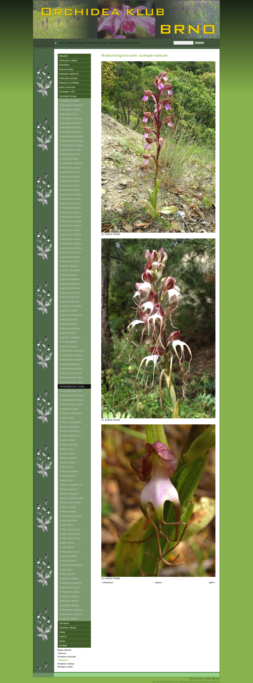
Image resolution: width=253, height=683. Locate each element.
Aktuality (63, 56)
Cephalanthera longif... (71, 150)
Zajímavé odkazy (67, 627)
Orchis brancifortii (69, 520)
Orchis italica (66, 525)
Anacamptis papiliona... (71, 132)
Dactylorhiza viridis (69, 261)
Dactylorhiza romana (70, 239)
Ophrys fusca (66, 467)
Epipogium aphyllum (70, 337)
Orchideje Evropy (75, 43)
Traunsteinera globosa (71, 609)
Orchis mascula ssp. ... (71, 529)
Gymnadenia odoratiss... (72, 359)
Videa (62, 632)
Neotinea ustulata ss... (71, 431)
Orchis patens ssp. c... (71, 551)
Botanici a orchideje (69, 82)
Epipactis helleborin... (71, 279)
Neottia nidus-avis (69, 444)
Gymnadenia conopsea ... (73, 350)
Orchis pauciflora (68, 556)
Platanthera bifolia (69, 578)
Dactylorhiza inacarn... (71, 190)
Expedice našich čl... (69, 73)
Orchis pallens (67, 547)
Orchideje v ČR (67, 91)
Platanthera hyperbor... (71, 583)
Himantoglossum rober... (72, 404)
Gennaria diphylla (69, 341)
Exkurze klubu (66, 69)
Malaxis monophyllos (70, 422)
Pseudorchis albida (69, 592)
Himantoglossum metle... (72, 400)
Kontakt (63, 645)
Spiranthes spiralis (69, 600)
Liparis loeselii (67, 417)
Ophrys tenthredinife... (71, 502)
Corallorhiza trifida (69, 158)
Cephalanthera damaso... (73, 141)
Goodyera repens (68, 346)
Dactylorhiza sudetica (71, 248)
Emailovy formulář (66, 656)
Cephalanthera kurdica (71, 145)
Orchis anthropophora (71, 516)
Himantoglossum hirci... (71, 391)
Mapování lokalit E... (70, 618)
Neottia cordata (67, 440)
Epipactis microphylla (70, 306)
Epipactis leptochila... (70, 292)
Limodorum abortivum (71, 413)
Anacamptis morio (69, 114)
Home (61, 43)
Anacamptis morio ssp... (72, 118)
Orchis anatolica (68, 511)
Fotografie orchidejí (97, 43)
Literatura (64, 623)
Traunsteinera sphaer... (71, 614)
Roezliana (64, 65)
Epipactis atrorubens (70, 270)
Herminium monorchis (71, 373)
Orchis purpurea (68, 560)
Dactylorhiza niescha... (71, 234)
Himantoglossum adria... (72, 377)
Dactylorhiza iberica (70, 185)
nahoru (158, 582)
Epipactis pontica (68, 324)
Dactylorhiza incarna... (71, 194)
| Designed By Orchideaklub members (199, 682)
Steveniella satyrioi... (70, 605)
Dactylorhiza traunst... (71, 252)
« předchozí (107, 582)
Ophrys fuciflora (68, 462)
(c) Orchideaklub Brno (165, 682)
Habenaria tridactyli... (70, 364)
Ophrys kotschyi (68, 475)
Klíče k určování (67, 87)
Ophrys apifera (67, 453)
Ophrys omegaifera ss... (72, 484)
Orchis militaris (67, 543)
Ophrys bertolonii (68, 458)
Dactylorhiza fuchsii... (70, 172)
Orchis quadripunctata (71, 565)
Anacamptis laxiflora (70, 109)
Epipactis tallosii (68, 333)
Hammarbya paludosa (71, 368)
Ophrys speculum (69, 489)
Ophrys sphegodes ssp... (72, 498)
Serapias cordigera (69, 596)
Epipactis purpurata (69, 328)
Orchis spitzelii (67, 574)
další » (212, 582)
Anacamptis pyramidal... (72, 136)
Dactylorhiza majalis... (71, 230)
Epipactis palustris (69, 319)
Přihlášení (63, 660)
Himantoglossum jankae (72, 395)
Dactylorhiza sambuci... (71, 243)
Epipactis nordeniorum (71, 315)
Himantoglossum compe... (73, 386)
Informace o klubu (68, 60)
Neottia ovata (66, 449)
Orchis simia (66, 569)
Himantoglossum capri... (72, 382)
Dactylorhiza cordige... (71, 167)
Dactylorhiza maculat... (71, 212)
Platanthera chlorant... (71, 587)
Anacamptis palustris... (71, 123)
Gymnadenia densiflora (71, 355)
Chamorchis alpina (69, 409)
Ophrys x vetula (68, 507)
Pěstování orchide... (69, 78)
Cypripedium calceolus (71, 163)
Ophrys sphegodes (69, 493)
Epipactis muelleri (69, 310)
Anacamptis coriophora (71, 105)
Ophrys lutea (66, 480)
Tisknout (61, 653)
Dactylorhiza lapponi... (71, 207)
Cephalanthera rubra (70, 154)
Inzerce (63, 636)
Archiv (62, 641)
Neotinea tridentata (69, 426)
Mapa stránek (64, 650)
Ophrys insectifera (69, 471)
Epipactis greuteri (68, 275)
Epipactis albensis (69, 266)
